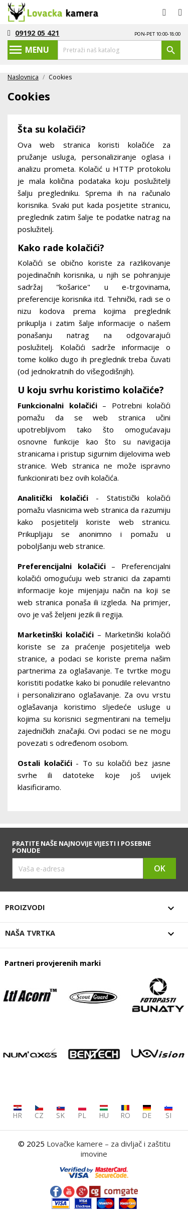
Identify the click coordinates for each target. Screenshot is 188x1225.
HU (104, 1112)
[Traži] (119, 50)
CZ (39, 1112)
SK (60, 1112)
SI (168, 1112)
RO (125, 1112)
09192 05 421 (37, 33)
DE (146, 1112)
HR (17, 1112)
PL (82, 1112)
